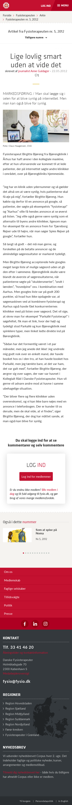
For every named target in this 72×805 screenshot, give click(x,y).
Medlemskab (12, 580)
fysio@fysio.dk (17, 681)
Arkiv (43, 15)
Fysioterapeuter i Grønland (21, 735)
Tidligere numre (36, 37)
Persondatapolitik (44, 801)
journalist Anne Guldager (34, 71)
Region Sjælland (14, 708)
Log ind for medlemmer (36, 476)
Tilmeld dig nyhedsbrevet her (21, 772)
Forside (7, 15)
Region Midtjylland (16, 714)
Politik (8, 605)
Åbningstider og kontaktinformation (25, 652)
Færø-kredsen (13, 729)
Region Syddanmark (16, 719)
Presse (8, 613)
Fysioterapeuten (25, 15)
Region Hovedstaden (17, 703)
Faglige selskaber (15, 588)
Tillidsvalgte (11, 597)
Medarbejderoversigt (16, 673)
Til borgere (25, 801)
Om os (8, 572)
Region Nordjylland (16, 724)
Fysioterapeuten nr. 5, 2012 (22, 19)
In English (63, 801)
